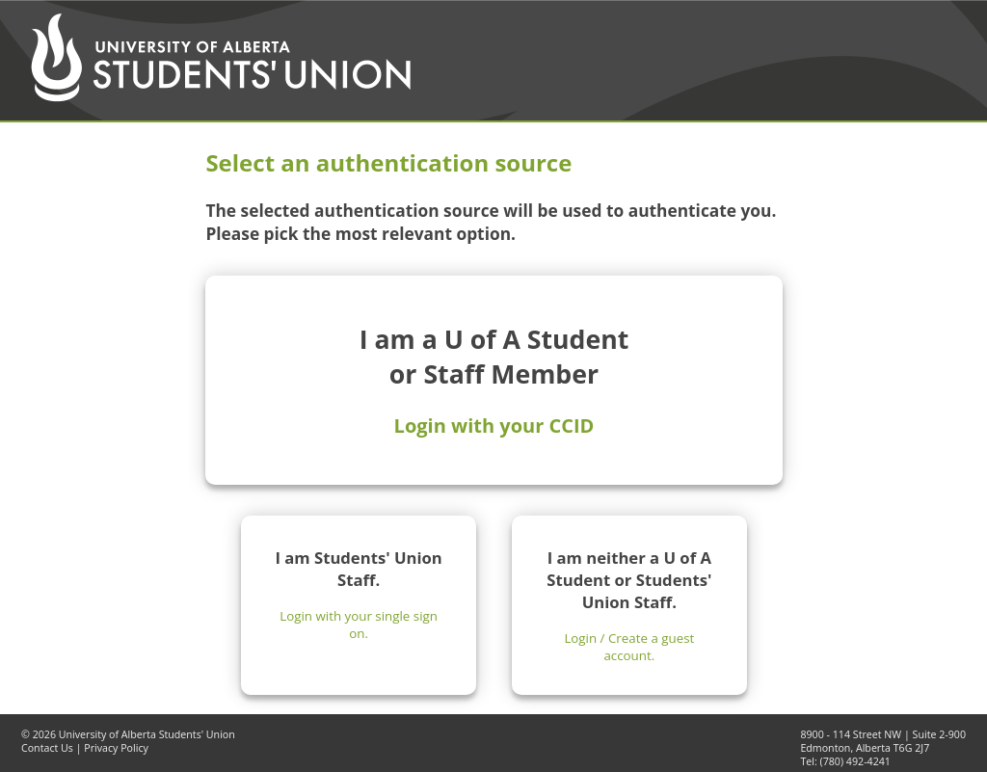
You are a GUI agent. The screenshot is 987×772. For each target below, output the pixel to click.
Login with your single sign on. (359, 624)
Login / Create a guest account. (629, 646)
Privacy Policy (116, 748)
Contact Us (47, 748)
